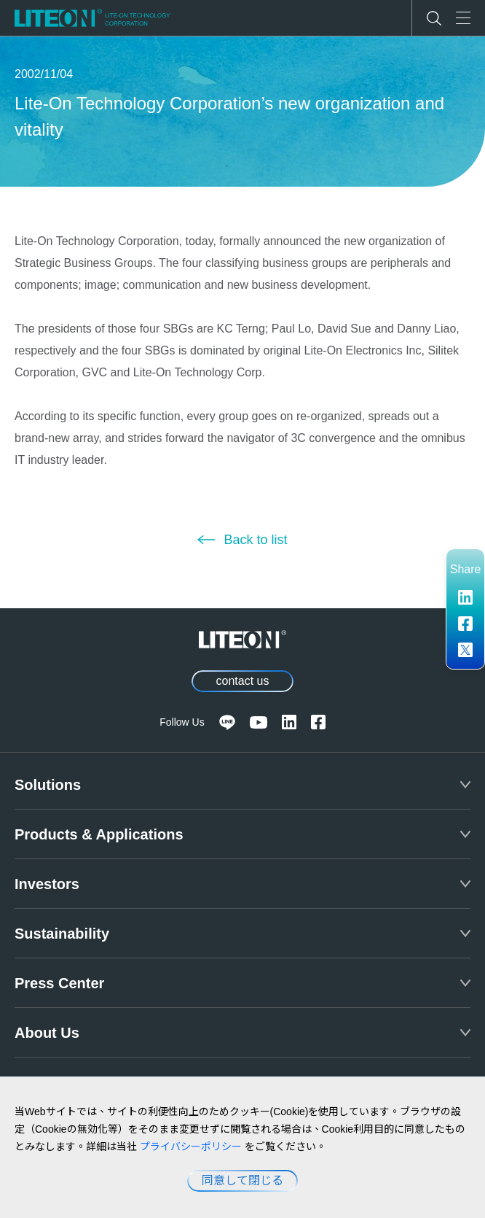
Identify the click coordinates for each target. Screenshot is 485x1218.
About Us (47, 1033)
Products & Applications (99, 834)
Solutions (48, 785)
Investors (47, 884)
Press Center (59, 983)
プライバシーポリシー (191, 1146)
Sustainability (62, 934)
